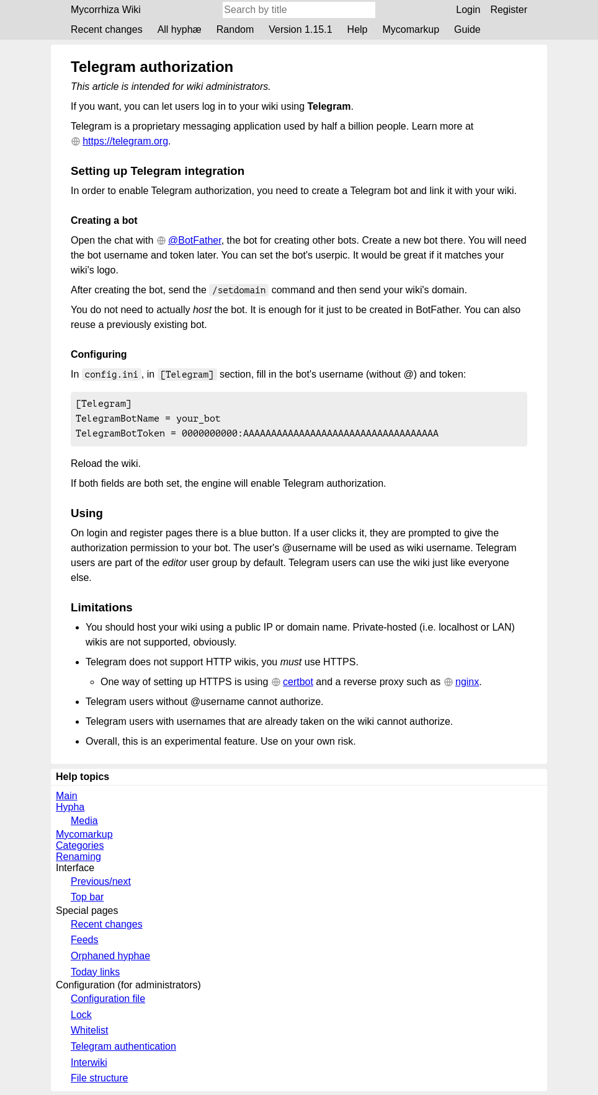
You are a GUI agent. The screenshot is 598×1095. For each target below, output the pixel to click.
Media (84, 824)
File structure (99, 1081)
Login (468, 9)
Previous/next (101, 885)
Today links (95, 975)
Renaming (78, 860)
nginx (467, 685)
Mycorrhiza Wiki (106, 9)
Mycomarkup (410, 29)
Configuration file (108, 1002)
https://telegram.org (125, 141)
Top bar (87, 900)
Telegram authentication (123, 1050)
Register (508, 9)
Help (357, 29)
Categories (80, 849)
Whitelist (89, 1034)
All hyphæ (180, 29)
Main (67, 799)
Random (235, 29)
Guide (467, 29)
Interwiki (89, 1066)
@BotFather (194, 240)
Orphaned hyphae (110, 959)
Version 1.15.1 (300, 29)
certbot (298, 685)
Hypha (70, 810)
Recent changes (107, 29)
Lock (81, 1018)
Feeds (84, 943)
